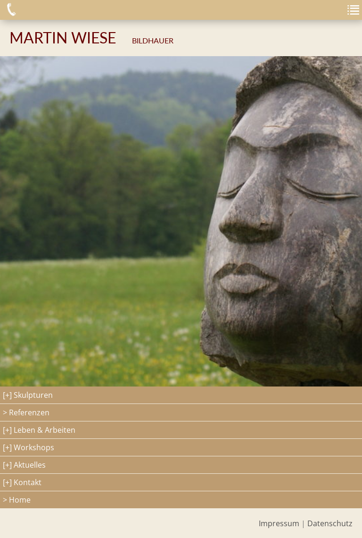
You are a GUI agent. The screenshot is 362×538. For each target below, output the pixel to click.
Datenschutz (330, 523)
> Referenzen (26, 412)
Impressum (279, 523)
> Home (17, 500)
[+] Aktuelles (24, 465)
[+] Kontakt (22, 482)
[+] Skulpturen (28, 395)
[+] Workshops (28, 447)
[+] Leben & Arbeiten (39, 430)
